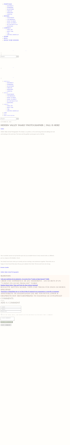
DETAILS (6, 16)
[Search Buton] (18, 119)
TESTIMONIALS (11, 19)
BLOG (6, 38)
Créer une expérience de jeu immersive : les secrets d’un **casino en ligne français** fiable (25, 279)
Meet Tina (10, 31)
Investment (10, 18)
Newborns (10, 7)
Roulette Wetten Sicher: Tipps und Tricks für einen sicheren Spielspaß (19, 285)
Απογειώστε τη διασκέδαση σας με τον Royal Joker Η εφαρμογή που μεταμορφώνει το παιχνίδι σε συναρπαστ (30, 291)
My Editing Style (12, 24)
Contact (7, 28)
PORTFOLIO (8, 4)
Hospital (9, 14)
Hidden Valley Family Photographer (10, 272)
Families (9, 11)
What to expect (12, 23)
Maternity (10, 6)
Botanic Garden (5, 267)
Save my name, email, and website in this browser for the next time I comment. (28, 314)
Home (6, 36)
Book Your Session (11, 40)
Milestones (10, 9)
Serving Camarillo (13, 35)
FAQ (8, 33)
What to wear (11, 21)
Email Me (10, 29)
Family (2, 128)
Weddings (10, 12)
